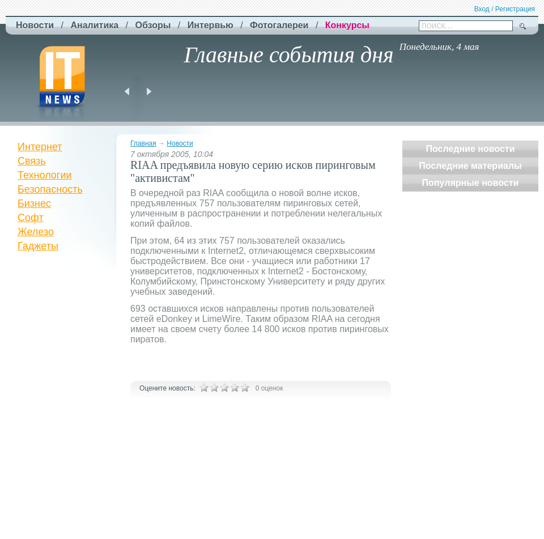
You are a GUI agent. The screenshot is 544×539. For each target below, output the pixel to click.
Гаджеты (38, 246)
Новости (180, 143)
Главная (143, 143)
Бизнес (34, 203)
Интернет (40, 146)
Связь (32, 161)
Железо (36, 231)
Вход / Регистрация (504, 9)
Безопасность (50, 189)
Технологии (45, 175)
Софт (31, 217)
